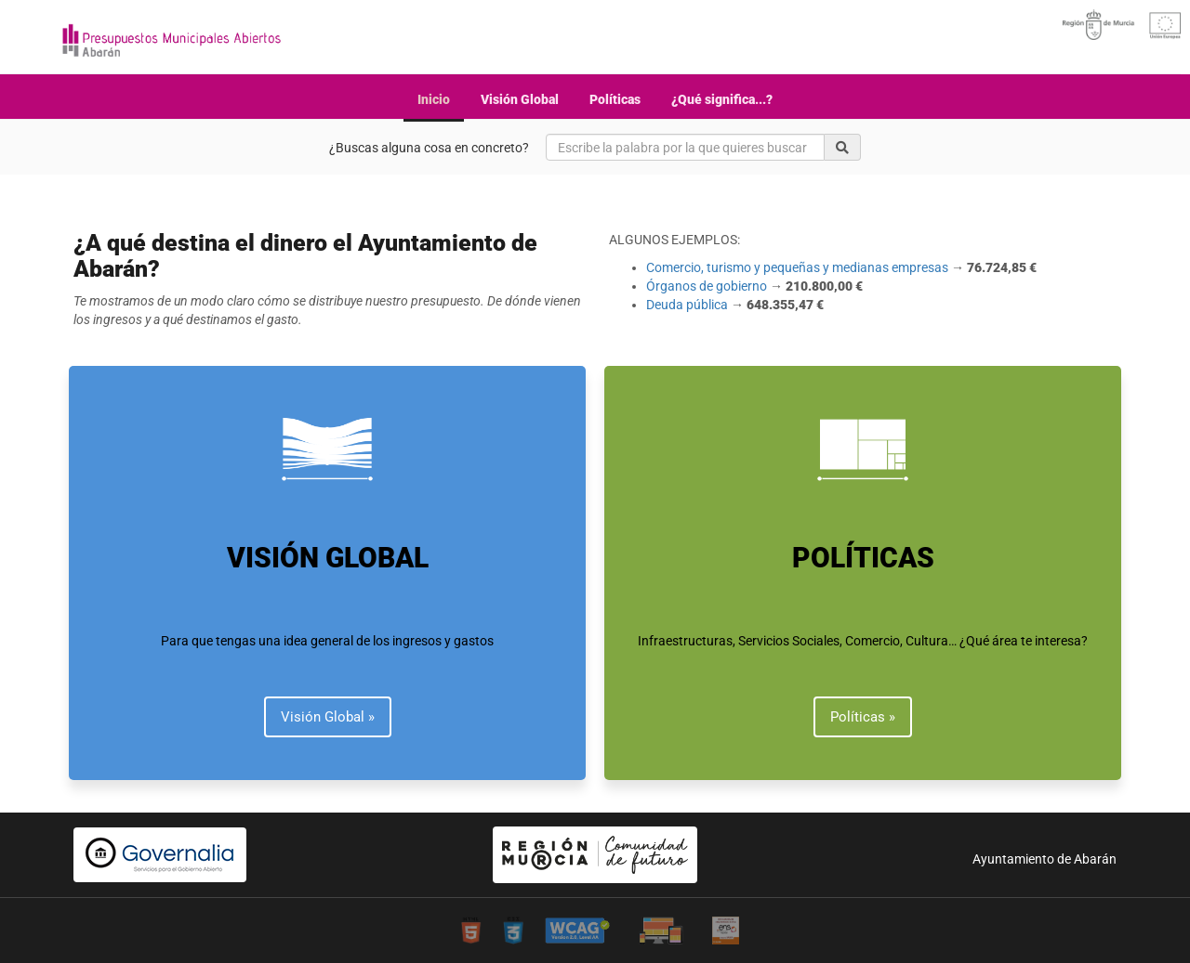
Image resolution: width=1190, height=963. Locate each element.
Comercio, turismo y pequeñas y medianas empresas (797, 267)
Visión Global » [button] (328, 717)
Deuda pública (687, 304)
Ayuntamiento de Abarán (1044, 859)
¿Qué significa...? (722, 100)
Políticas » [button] (862, 717)
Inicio (433, 100)
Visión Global (520, 100)
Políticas (615, 100)
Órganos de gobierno (706, 286)
